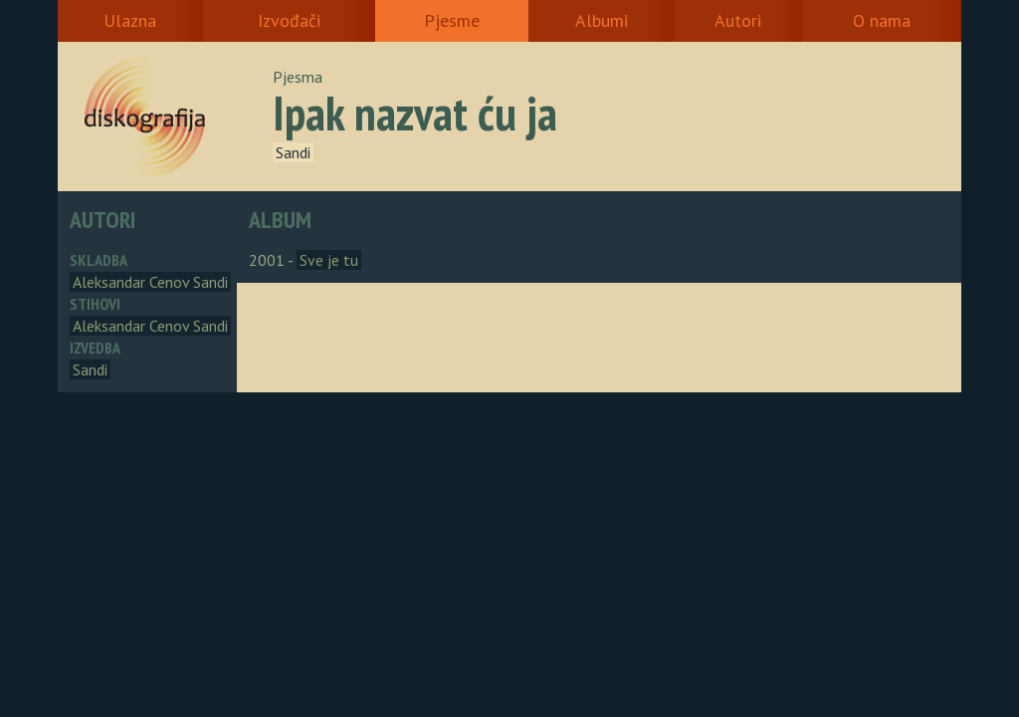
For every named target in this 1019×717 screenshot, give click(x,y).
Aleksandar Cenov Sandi (150, 282)
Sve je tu (329, 260)
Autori (737, 20)
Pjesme (452, 20)
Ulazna (129, 20)
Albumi (601, 20)
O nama (882, 20)
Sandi (293, 152)
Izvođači (289, 20)
